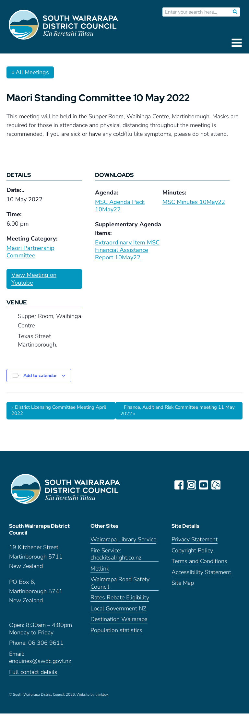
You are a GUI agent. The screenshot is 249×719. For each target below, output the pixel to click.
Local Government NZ (118, 614)
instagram (191, 485)
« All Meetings (30, 72)
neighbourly (216, 485)
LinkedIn (228, 485)
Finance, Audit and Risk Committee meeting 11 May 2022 (178, 411)
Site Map (183, 588)
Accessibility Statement (201, 577)
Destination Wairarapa (119, 625)
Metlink (99, 574)
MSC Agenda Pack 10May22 (120, 205)
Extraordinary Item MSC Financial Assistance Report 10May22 (127, 250)
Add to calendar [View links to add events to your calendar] (40, 375)
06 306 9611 (46, 648)
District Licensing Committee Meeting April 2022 (57, 411)
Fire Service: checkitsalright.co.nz (115, 559)
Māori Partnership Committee (30, 251)
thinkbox (102, 700)
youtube (204, 485)
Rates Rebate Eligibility (119, 603)
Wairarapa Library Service (123, 545)
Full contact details (33, 677)
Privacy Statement (195, 545)
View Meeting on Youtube (33, 279)
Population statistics (116, 635)
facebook (179, 485)
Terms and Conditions (199, 567)
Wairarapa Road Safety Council (119, 588)
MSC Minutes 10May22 (193, 202)
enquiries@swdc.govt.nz (40, 666)
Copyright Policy (192, 556)
